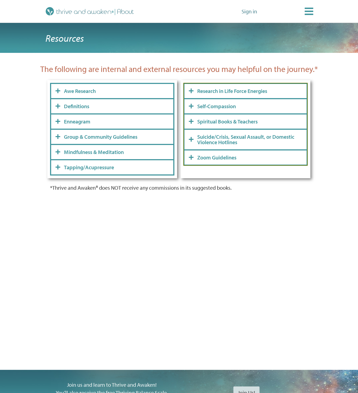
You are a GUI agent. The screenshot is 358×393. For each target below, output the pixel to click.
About (125, 11)
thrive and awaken (79, 11)
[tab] (112, 91)
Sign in (249, 11)
